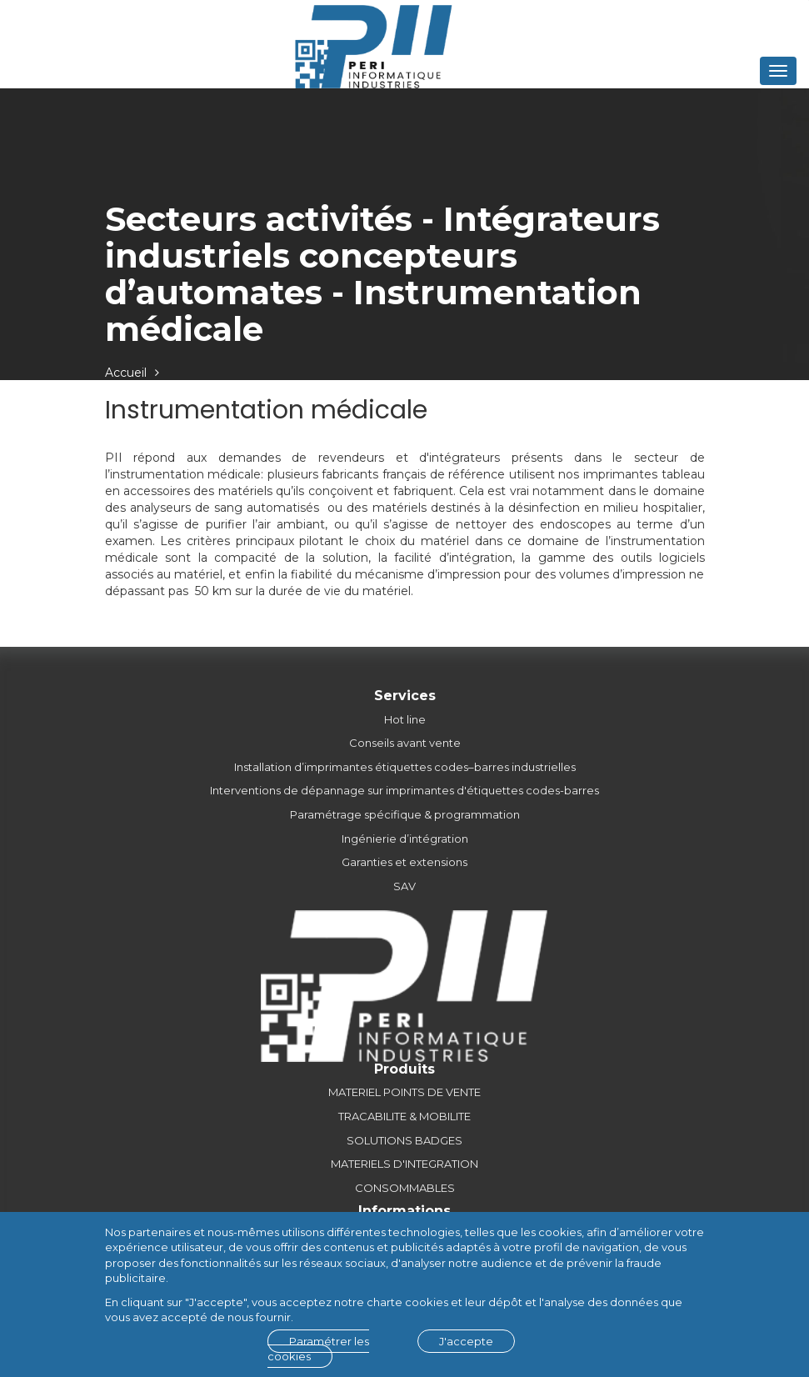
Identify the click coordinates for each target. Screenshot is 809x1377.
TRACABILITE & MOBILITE (404, 1116)
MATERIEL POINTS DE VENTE (404, 1092)
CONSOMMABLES (405, 1187)
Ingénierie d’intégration (405, 838)
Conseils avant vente (405, 742)
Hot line (405, 719)
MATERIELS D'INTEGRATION (404, 1163)
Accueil (126, 372)
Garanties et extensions (404, 862)
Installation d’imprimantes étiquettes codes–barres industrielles (405, 767)
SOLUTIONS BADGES (404, 1140)
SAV (404, 886)
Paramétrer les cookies (318, 1349)
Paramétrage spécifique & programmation (405, 814)
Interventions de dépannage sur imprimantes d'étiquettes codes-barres (404, 790)
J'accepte (466, 1341)
